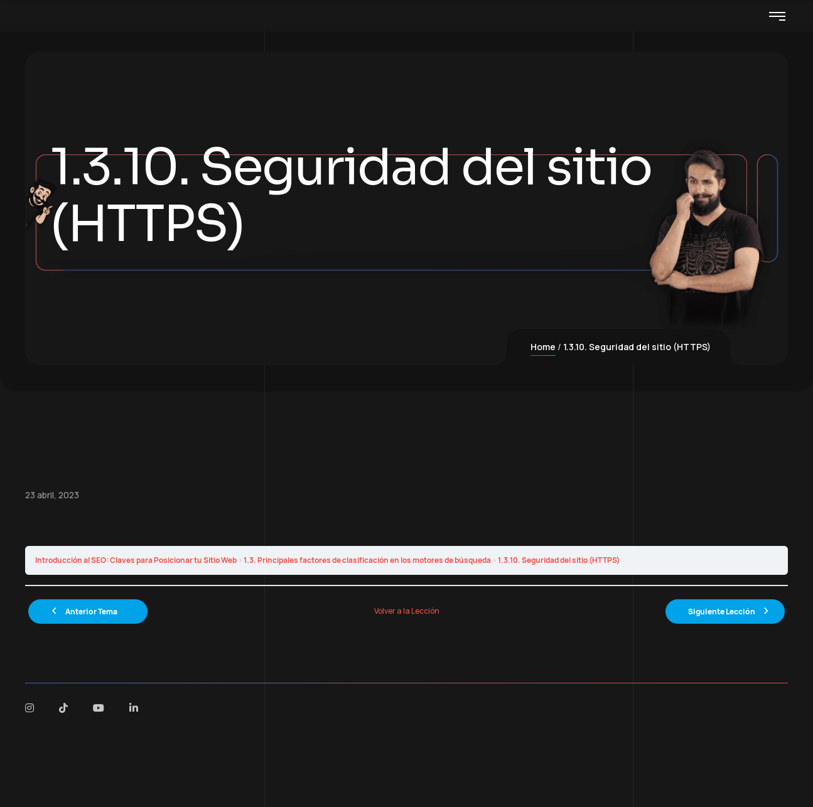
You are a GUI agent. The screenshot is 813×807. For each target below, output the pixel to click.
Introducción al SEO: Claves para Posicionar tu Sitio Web (136, 560)
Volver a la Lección (406, 611)
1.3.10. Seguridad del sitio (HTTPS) (559, 560)
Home (543, 347)
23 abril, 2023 (52, 495)
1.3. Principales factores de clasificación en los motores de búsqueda (367, 560)
